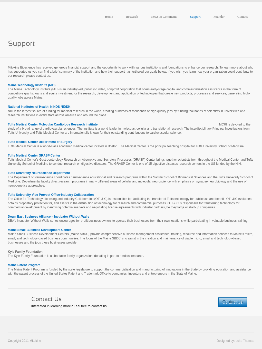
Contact (242, 16)
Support (195, 16)
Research (132, 16)
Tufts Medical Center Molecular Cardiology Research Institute (53, 124)
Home (109, 16)
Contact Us (232, 302)
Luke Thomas (245, 341)
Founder (219, 16)
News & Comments (164, 16)
